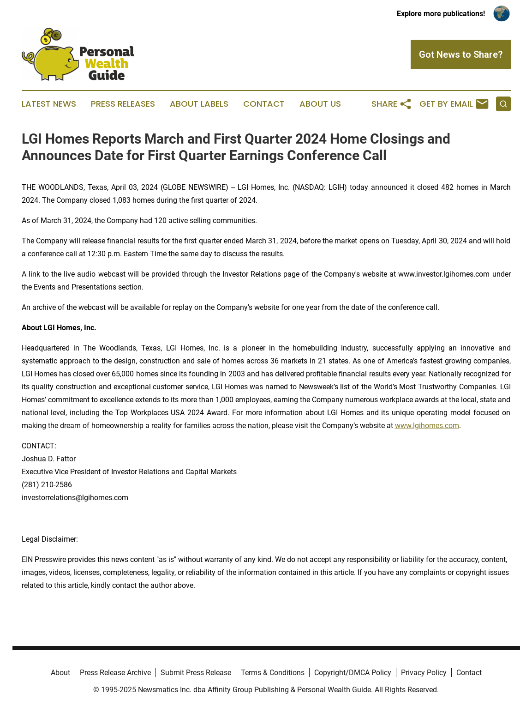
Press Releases (123, 104)
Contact (264, 104)
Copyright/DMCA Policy (352, 672)
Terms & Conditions (273, 672)
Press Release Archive (115, 672)
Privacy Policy (424, 672)
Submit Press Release (196, 672)
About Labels (199, 104)
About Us (320, 104)
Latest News (49, 104)
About (60, 672)
